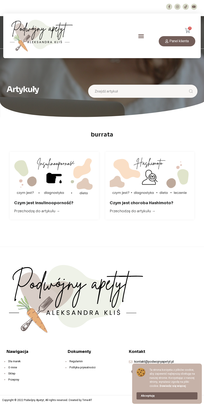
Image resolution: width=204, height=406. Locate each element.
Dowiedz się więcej (173, 386)
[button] (141, 35)
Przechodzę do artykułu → (37, 212)
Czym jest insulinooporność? (43, 203)
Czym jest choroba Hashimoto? (141, 203)
